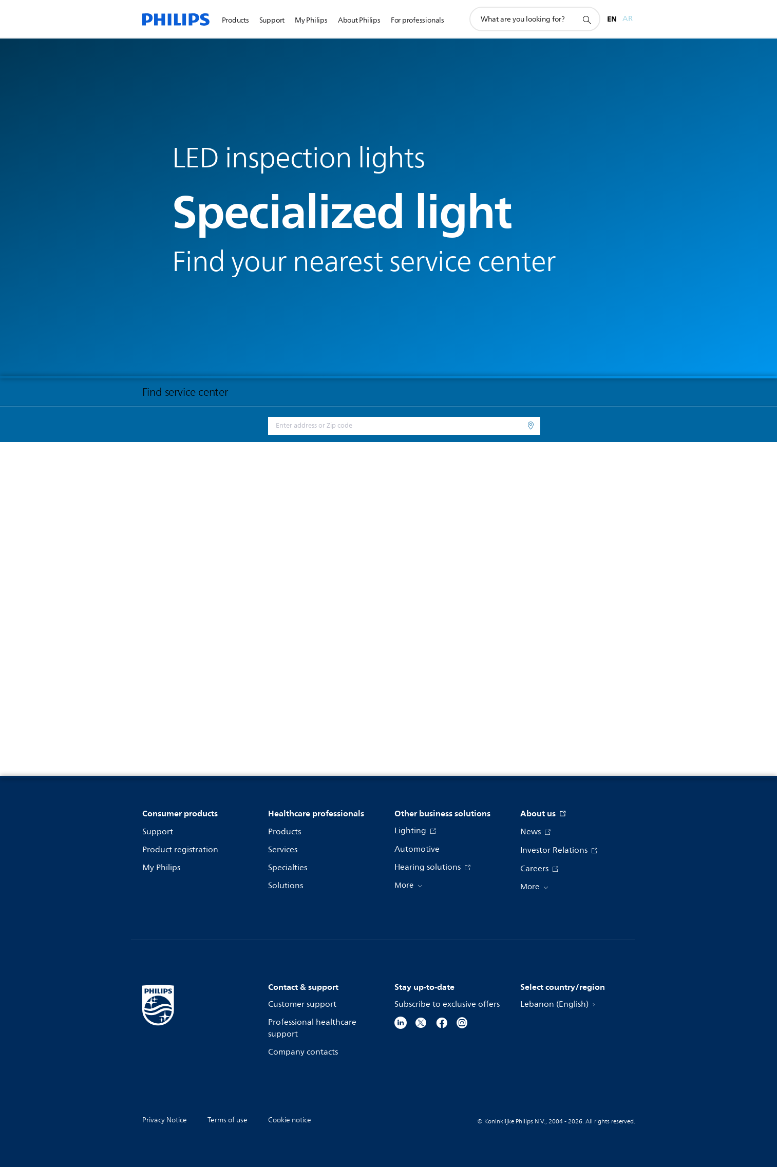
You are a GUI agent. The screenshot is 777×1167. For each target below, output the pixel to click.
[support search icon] (586, 19)
